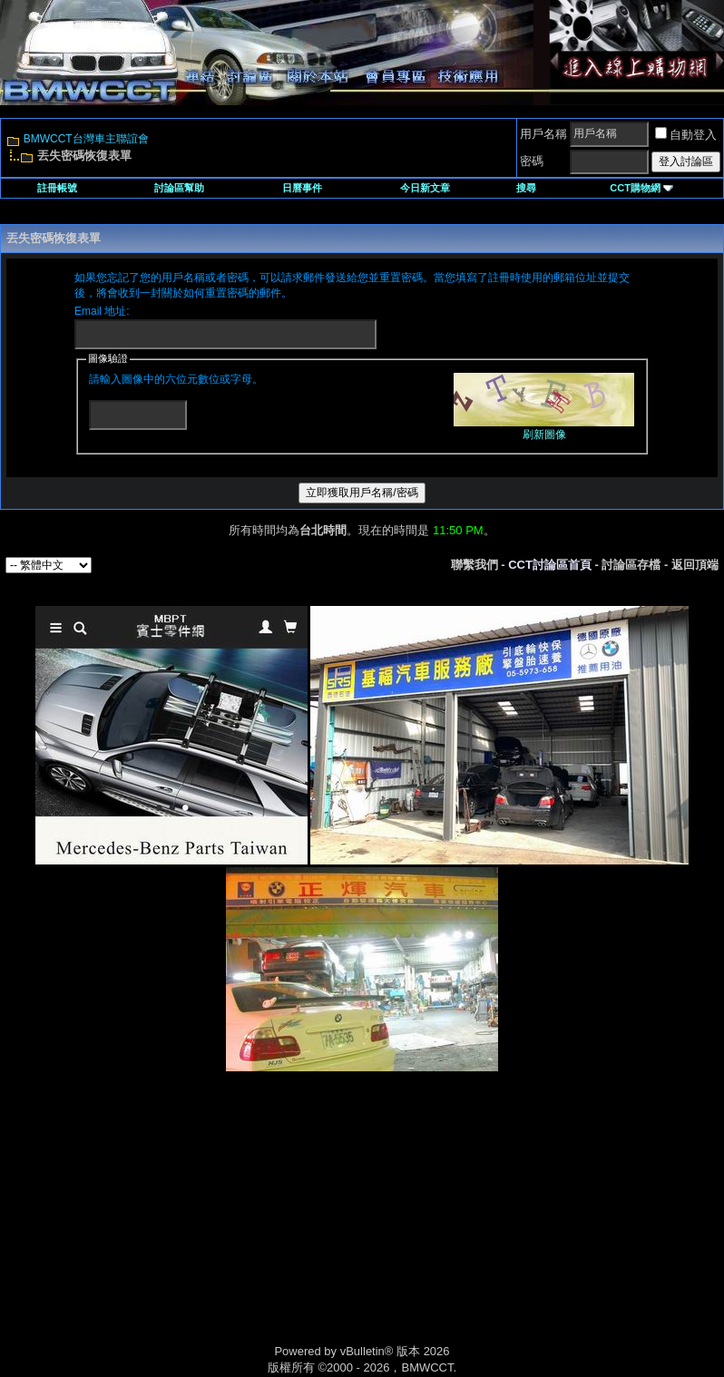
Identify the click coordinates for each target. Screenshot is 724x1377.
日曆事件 (302, 187)
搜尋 (526, 187)
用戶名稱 (543, 134)
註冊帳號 (57, 187)
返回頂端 (695, 564)
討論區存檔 (631, 564)
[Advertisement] (208, 1227)
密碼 (531, 161)
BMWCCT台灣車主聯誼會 (86, 138)
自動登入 (686, 135)
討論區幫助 (179, 187)
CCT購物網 (641, 187)
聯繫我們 (474, 564)
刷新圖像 (544, 434)
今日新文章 (425, 187)
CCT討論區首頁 (550, 564)
